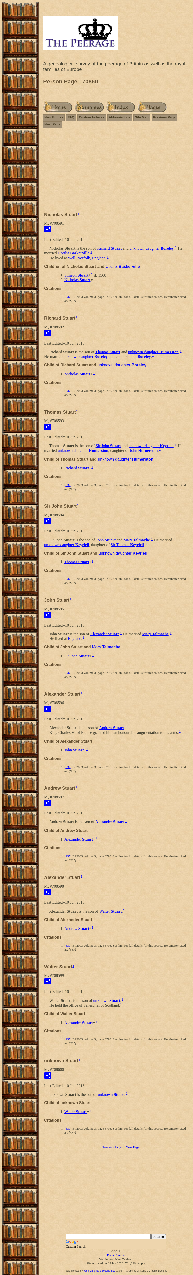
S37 (67, 297)
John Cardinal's (92, 1270)
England (74, 638)
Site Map (141, 117)
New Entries (53, 117)
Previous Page (164, 117)
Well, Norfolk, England (87, 258)
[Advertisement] (115, 172)
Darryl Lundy (116, 1255)
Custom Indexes (91, 117)
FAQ (71, 117)
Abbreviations (120, 117)
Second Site (108, 1270)
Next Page (52, 124)
